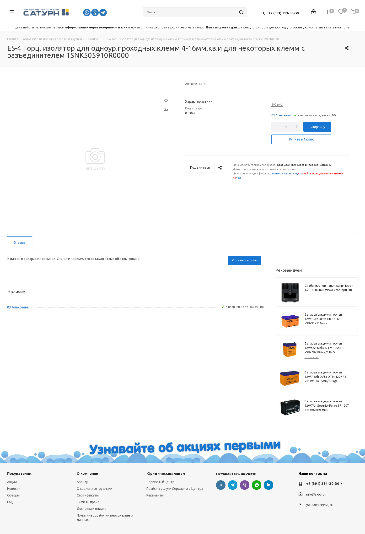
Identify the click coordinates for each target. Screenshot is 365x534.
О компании (87, 473)
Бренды (83, 482)
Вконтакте (220, 485)
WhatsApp (256, 485)
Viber (244, 485)
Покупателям (19, 473)
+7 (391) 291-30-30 (283, 13)
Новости (14, 489)
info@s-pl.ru (315, 494)
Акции (12, 482)
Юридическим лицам (165, 473)
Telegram (232, 485)
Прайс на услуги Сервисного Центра (174, 489)
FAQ (10, 502)
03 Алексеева (281, 115)
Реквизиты (155, 495)
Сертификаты (88, 495)
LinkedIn (268, 485)
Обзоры (13, 495)
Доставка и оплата (91, 509)
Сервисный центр (160, 482)
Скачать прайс (88, 502)
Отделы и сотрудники (94, 489)
